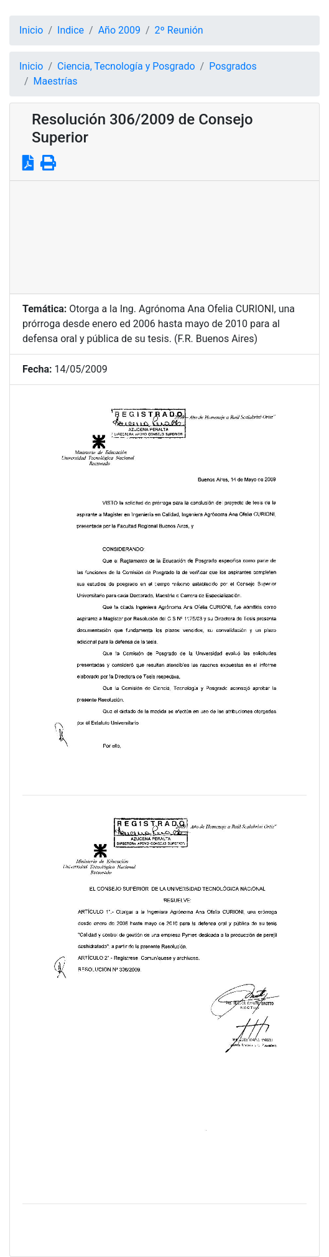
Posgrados (233, 66)
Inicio (31, 30)
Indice (70, 30)
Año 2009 (119, 30)
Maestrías (56, 81)
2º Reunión (179, 30)
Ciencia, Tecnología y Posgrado (126, 66)
